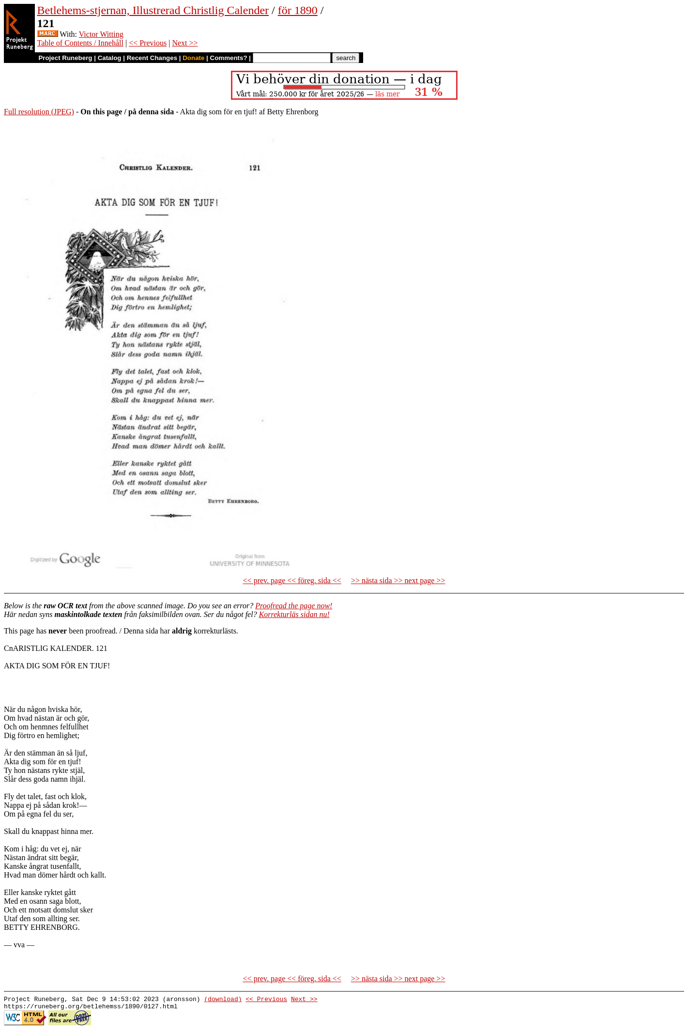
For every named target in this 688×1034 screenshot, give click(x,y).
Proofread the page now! (293, 606)
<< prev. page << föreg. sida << (292, 580)
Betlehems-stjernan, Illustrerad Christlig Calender (153, 10)
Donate (193, 58)
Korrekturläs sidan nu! (294, 614)
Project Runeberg (65, 58)
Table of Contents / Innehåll (80, 43)
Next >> (185, 43)
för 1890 (298, 10)
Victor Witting (101, 34)
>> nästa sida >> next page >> (398, 580)
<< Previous (148, 43)
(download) (223, 1000)
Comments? (228, 58)
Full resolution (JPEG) (39, 112)
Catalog (110, 58)
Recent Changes (152, 58)
